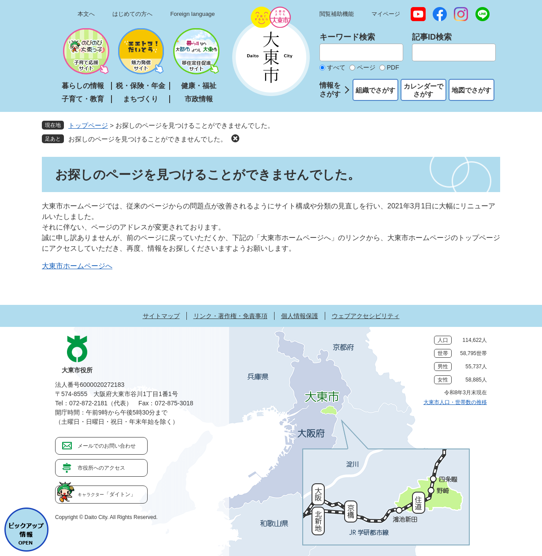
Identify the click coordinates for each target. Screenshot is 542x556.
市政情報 (199, 99)
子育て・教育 (83, 99)
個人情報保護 (299, 315)
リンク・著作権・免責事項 (230, 315)
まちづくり (140, 99)
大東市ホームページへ (77, 266)
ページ (366, 67)
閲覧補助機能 (336, 14)
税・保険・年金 (140, 85)
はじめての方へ (132, 14)
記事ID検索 (432, 37)
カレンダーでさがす (423, 90)
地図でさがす (471, 90)
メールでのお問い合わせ (107, 446)
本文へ (86, 14)
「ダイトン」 (107, 494)
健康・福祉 (198, 85)
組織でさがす (375, 90)
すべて (336, 67)
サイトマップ (161, 315)
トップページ (88, 125)
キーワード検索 (347, 37)
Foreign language (192, 14)
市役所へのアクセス (101, 468)
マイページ (385, 14)
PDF (393, 67)
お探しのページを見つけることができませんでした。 (147, 139)
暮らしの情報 (83, 85)
